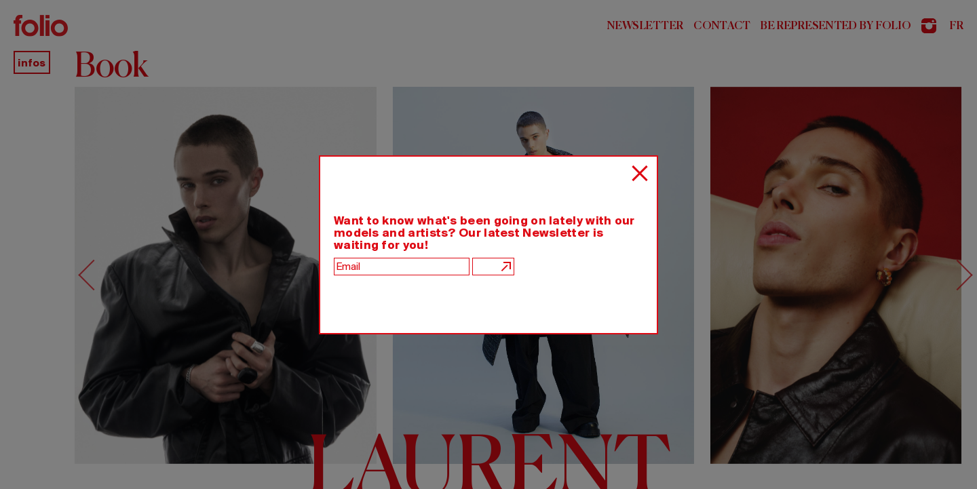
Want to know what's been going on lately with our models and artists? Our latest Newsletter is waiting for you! (484, 232)
